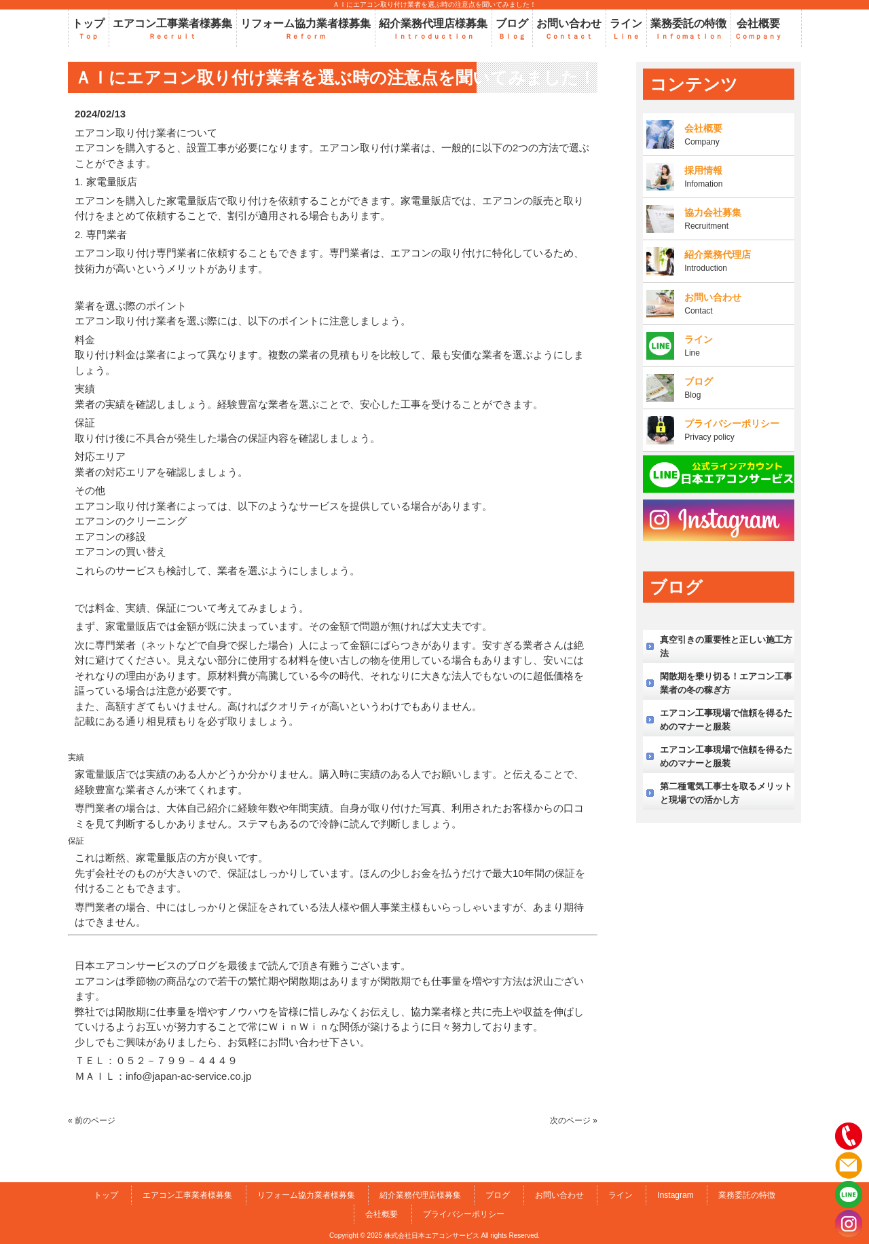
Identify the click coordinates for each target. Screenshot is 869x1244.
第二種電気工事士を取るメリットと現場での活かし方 (726, 793)
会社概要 (381, 1214)
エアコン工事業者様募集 (187, 1195)
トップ (106, 1195)
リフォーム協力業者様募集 (306, 1195)
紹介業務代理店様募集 (420, 1195)
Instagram (675, 1195)
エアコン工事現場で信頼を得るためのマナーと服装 (726, 720)
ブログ (497, 1195)
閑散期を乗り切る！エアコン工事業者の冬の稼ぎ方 (726, 683)
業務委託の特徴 (746, 1195)
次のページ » (573, 1120)
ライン (620, 1195)
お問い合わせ (559, 1195)
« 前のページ (91, 1120)
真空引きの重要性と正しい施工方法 (726, 646)
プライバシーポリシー (463, 1214)
